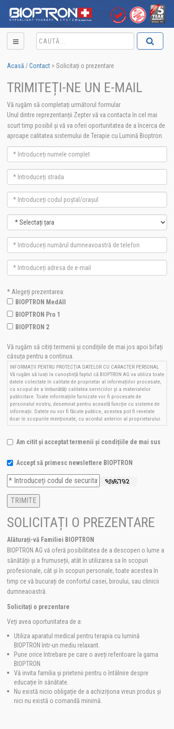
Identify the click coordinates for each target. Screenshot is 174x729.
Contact (39, 65)
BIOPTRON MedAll (40, 302)
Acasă (15, 65)
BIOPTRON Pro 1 (37, 314)
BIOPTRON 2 (32, 327)
